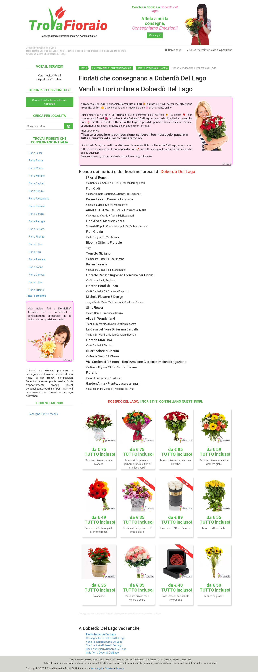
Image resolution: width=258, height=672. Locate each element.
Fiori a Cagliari (36, 183)
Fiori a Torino (36, 267)
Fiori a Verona (36, 213)
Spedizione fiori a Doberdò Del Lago (106, 649)
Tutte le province (36, 295)
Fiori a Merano (37, 175)
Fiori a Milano (36, 168)
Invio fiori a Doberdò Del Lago (102, 652)
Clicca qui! (154, 35)
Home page (173, 50)
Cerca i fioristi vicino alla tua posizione (209, 50)
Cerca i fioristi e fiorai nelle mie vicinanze (49, 102)
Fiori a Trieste (36, 289)
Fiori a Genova (37, 274)
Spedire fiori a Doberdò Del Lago (104, 645)
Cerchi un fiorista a (155, 9)
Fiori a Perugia (37, 221)
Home (83, 67)
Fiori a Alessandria (39, 198)
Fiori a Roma (36, 160)
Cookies (109, 668)
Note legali (96, 668)
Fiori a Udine (35, 244)
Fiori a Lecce (36, 152)
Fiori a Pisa (35, 251)
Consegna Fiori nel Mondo (43, 414)
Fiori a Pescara (37, 259)
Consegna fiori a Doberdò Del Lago (105, 638)
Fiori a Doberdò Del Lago (101, 634)
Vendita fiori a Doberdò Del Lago (104, 641)
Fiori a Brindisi (36, 191)
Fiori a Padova (37, 206)
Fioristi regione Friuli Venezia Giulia (111, 67)
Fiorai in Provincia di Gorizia (152, 67)
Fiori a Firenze (36, 236)
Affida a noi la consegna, (155, 23)
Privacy (120, 668)
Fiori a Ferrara (36, 229)
